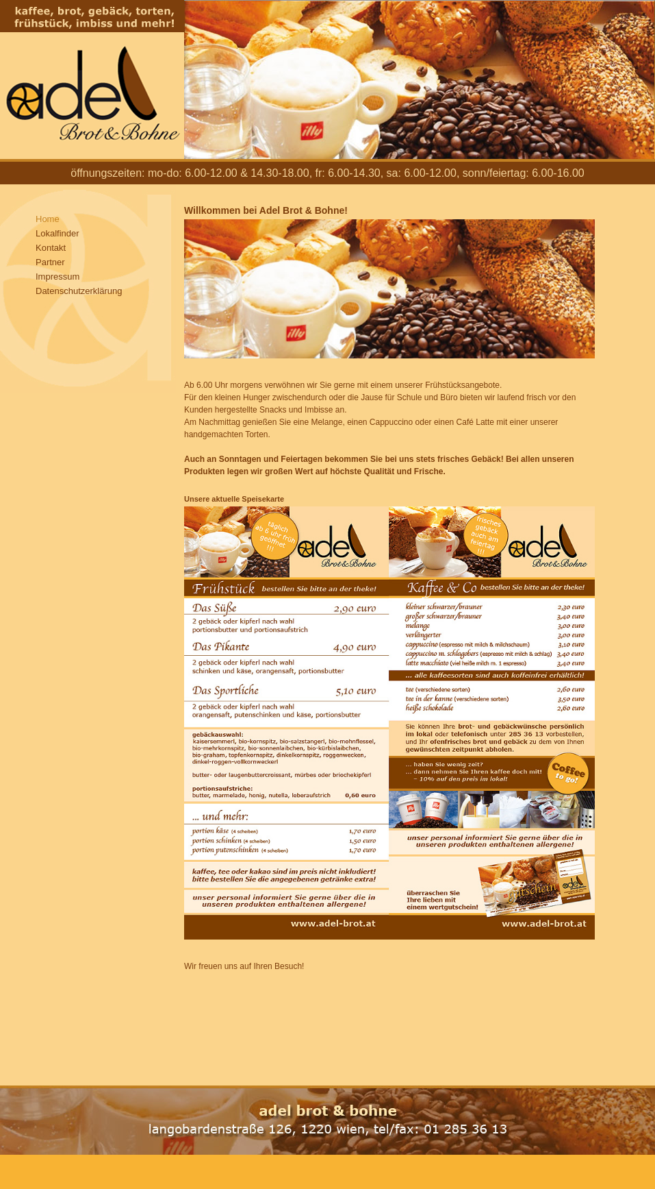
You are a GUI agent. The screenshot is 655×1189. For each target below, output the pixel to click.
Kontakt (51, 248)
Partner (50, 262)
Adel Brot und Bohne (92, 79)
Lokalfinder (57, 233)
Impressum (57, 276)
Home (48, 219)
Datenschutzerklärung (79, 291)
